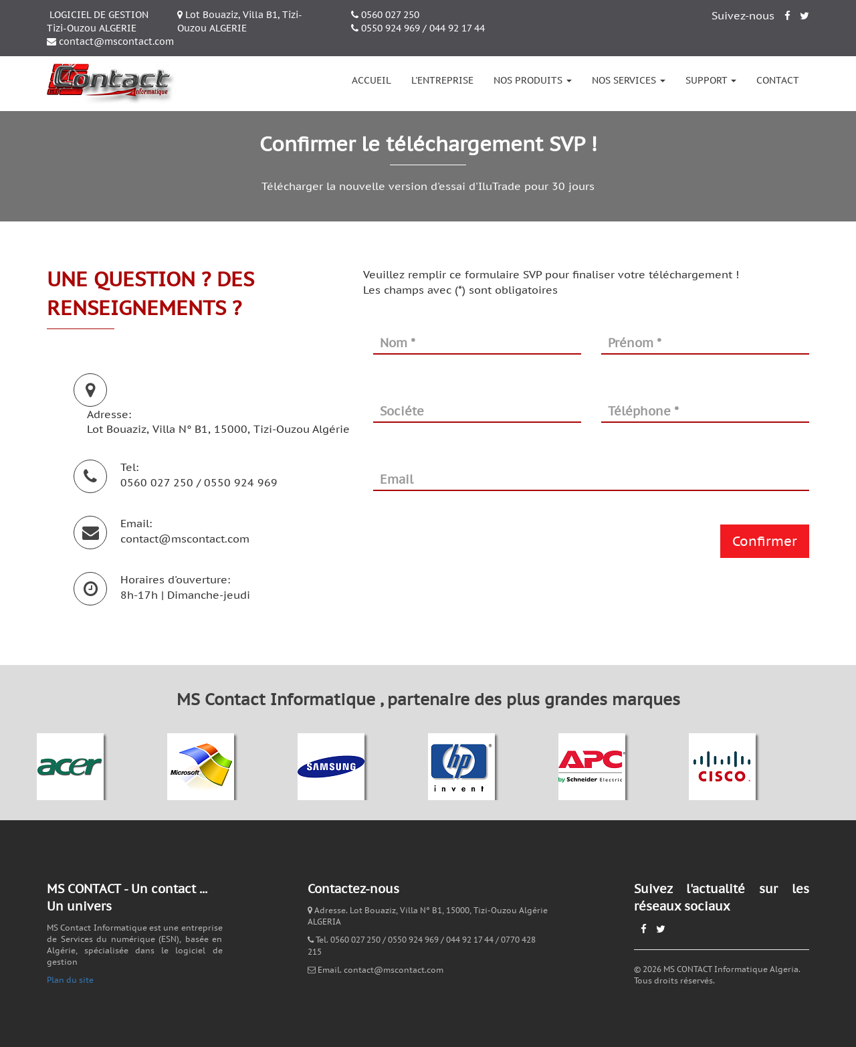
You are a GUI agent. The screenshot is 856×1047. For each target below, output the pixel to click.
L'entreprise (442, 80)
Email (396, 479)
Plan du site (70, 980)
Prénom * (634, 343)
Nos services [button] (628, 80)
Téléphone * (643, 411)
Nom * (397, 343)
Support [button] (710, 80)
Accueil (371, 80)
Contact (777, 80)
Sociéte (402, 411)
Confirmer (764, 541)
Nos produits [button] (533, 80)
